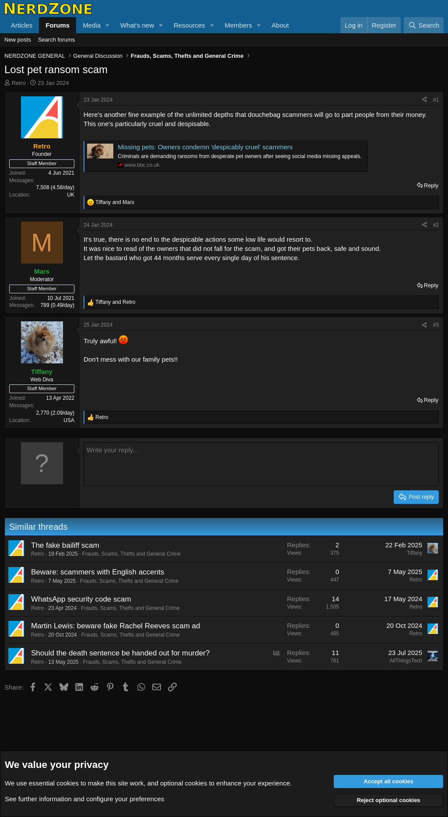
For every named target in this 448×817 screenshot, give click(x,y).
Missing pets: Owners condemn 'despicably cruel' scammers (205, 147)
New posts (17, 39)
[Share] (424, 100)
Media (92, 25)
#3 (436, 325)
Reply (431, 185)
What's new (137, 25)
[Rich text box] (261, 464)
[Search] (424, 25)
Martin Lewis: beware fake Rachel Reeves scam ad (115, 626)
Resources (189, 25)
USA (68, 420)
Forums (58, 25)
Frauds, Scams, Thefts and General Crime (131, 554)
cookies (67, 783)
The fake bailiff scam (65, 545)
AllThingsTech (405, 661)
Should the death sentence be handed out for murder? (120, 653)
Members (238, 25)
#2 (436, 225)
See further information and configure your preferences (84, 799)
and (114, 202)
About (280, 25)
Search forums (56, 39)
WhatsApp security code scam (81, 599)
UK (70, 195)
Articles (21, 25)
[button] (108, 25)
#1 (436, 100)
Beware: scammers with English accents (97, 572)
